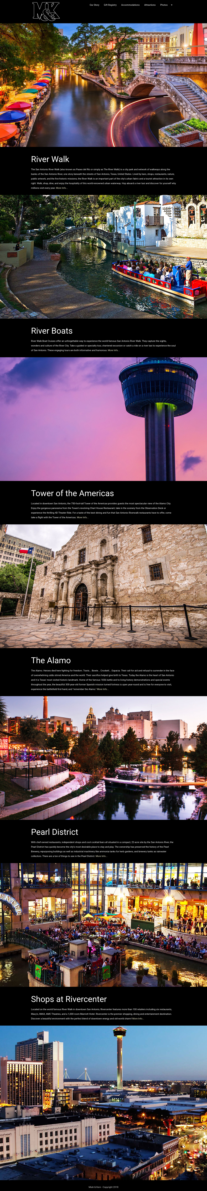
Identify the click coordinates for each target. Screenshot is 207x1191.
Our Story (94, 5)
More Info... (62, 188)
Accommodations (130, 5)
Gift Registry (110, 5)
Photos (167, 5)
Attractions (150, 5)
